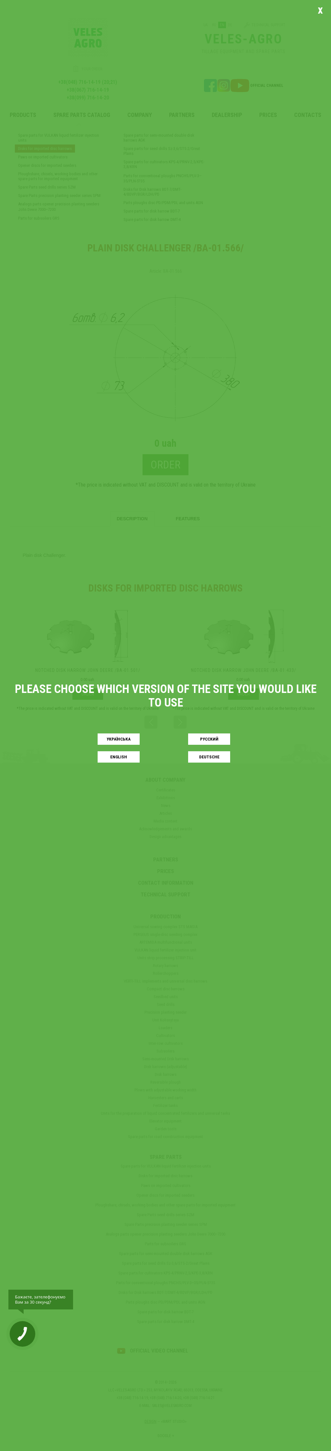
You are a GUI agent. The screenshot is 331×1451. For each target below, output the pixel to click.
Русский (209, 739)
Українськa (119, 739)
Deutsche (209, 756)
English (118, 756)
